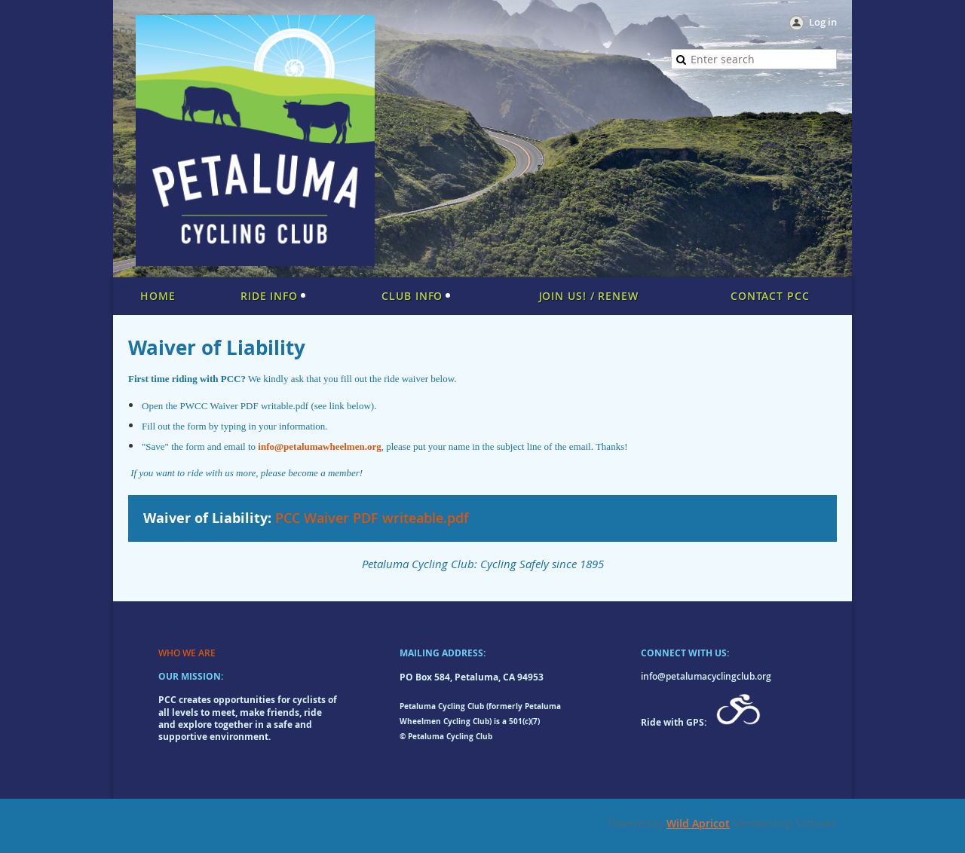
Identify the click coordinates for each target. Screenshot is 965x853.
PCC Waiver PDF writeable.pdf (372, 518)
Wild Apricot (698, 823)
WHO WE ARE (187, 653)
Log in (823, 22)
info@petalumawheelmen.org (319, 446)
